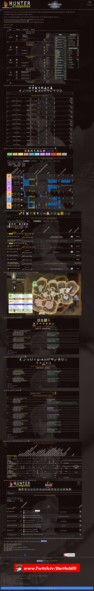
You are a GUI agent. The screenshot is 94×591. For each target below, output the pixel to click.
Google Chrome (50, 588)
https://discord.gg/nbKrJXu (47, 560)
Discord (38, 541)
